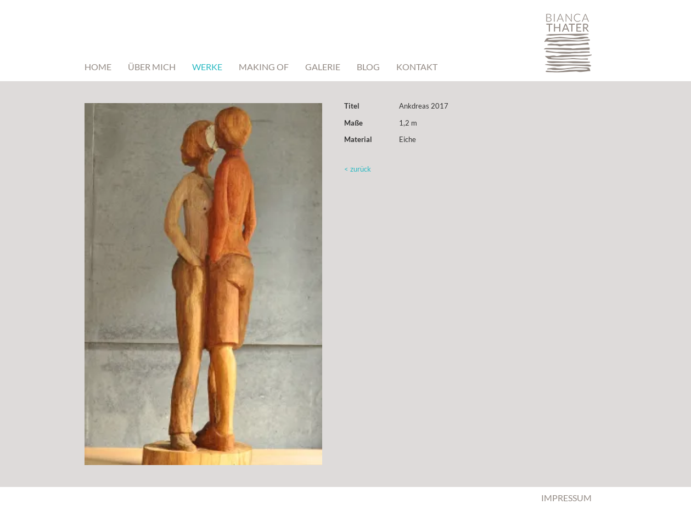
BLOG (368, 66)
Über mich (152, 66)
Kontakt (416, 66)
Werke (207, 66)
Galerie (322, 66)
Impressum (566, 497)
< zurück (357, 169)
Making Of (264, 66)
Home (98, 66)
